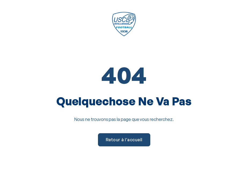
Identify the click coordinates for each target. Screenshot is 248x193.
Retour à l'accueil (124, 139)
